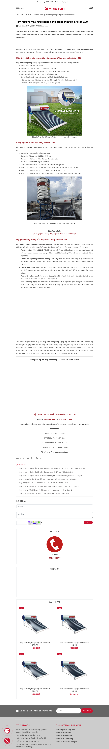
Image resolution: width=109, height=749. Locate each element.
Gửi (88, 522)
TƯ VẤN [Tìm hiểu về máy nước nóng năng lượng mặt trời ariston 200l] (28, 15)
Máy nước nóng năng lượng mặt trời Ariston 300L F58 (74, 690)
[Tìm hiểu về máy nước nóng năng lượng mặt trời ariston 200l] (55, 8)
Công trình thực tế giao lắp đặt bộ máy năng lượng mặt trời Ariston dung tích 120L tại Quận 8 (50, 475)
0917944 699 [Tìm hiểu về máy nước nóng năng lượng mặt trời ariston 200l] (49, 2)
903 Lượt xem (42, 26)
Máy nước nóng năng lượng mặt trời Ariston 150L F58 (74, 644)
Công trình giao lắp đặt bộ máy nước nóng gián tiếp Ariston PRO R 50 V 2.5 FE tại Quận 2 (49, 486)
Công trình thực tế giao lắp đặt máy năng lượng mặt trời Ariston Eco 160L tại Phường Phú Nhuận (52, 468)
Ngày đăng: (21, 26)
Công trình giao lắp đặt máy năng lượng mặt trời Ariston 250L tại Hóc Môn (44, 493)
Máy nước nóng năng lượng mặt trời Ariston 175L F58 (35, 644)
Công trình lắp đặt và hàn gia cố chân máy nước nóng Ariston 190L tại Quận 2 (45, 490)
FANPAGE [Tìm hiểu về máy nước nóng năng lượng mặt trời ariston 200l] (54, 569)
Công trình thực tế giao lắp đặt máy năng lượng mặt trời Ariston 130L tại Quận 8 (46, 472)
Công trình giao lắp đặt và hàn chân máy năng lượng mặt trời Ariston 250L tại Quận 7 (48, 479)
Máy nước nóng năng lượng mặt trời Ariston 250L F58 (35, 690)
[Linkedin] (32, 458)
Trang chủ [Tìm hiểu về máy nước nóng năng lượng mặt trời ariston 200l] (19, 15)
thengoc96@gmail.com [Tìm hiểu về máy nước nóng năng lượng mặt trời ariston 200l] (63, 2)
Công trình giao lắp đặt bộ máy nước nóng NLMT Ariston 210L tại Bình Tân (44, 483)
